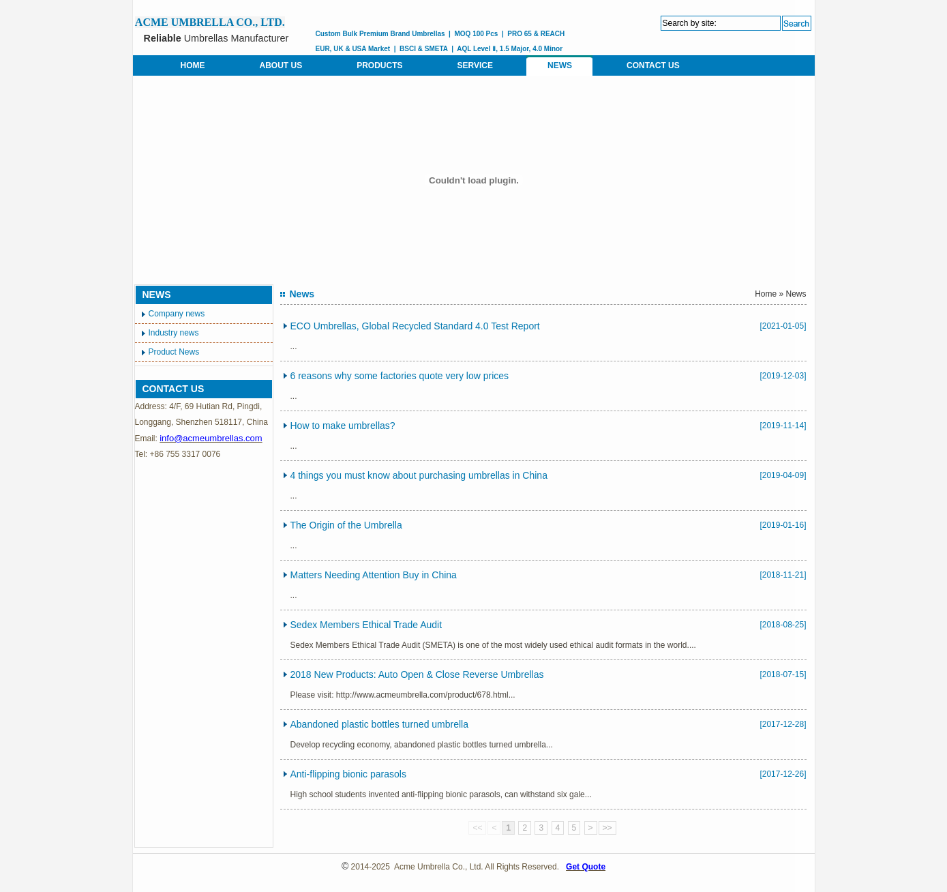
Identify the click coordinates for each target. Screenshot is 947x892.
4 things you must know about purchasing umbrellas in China (418, 475)
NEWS (559, 65)
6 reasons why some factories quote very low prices (399, 375)
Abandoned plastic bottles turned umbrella (379, 724)
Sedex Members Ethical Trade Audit (366, 624)
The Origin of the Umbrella (346, 525)
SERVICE (475, 65)
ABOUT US (281, 65)
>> (607, 828)
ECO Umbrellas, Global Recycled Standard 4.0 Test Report (415, 326)
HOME (193, 65)
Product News (174, 352)
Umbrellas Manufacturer (216, 38)
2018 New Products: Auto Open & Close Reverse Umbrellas (417, 674)
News (795, 294)
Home (766, 294)
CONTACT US (653, 65)
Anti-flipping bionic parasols (348, 774)
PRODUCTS (379, 65)
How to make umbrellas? (342, 425)
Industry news (174, 333)
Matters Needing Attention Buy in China (373, 574)
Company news (177, 313)
